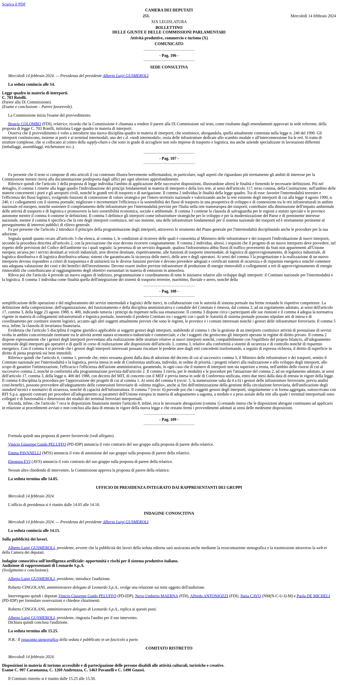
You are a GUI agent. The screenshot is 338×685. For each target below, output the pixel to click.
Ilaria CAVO (250, 596)
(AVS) (36, 461)
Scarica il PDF (14, 4)
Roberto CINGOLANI (26, 587)
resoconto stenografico (40, 639)
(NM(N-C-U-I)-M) (277, 596)
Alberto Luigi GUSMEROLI (125, 76)
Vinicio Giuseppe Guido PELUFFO (37, 444)
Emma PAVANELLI (24, 453)
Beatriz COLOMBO (24, 124)
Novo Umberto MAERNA (156, 596)
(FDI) (46, 124)
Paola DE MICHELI (313, 596)
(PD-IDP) (75, 444)
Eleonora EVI (19, 461)
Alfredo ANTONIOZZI (209, 596)
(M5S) (47, 453)
